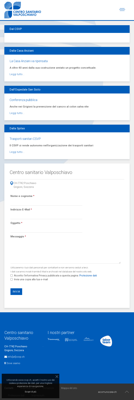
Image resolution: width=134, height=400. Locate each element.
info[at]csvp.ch (16, 356)
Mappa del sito (69, 388)
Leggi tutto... (17, 74)
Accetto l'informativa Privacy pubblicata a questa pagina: (53, 275)
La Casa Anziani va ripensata (29, 61)
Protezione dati (88, 275)
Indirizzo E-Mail (21, 209)
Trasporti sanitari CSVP (25, 139)
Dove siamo (13, 363)
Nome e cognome (22, 196)
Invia (16, 291)
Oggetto (16, 223)
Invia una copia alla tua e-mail (31, 279)
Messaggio (18, 236)
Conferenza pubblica (23, 100)
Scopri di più (30, 392)
